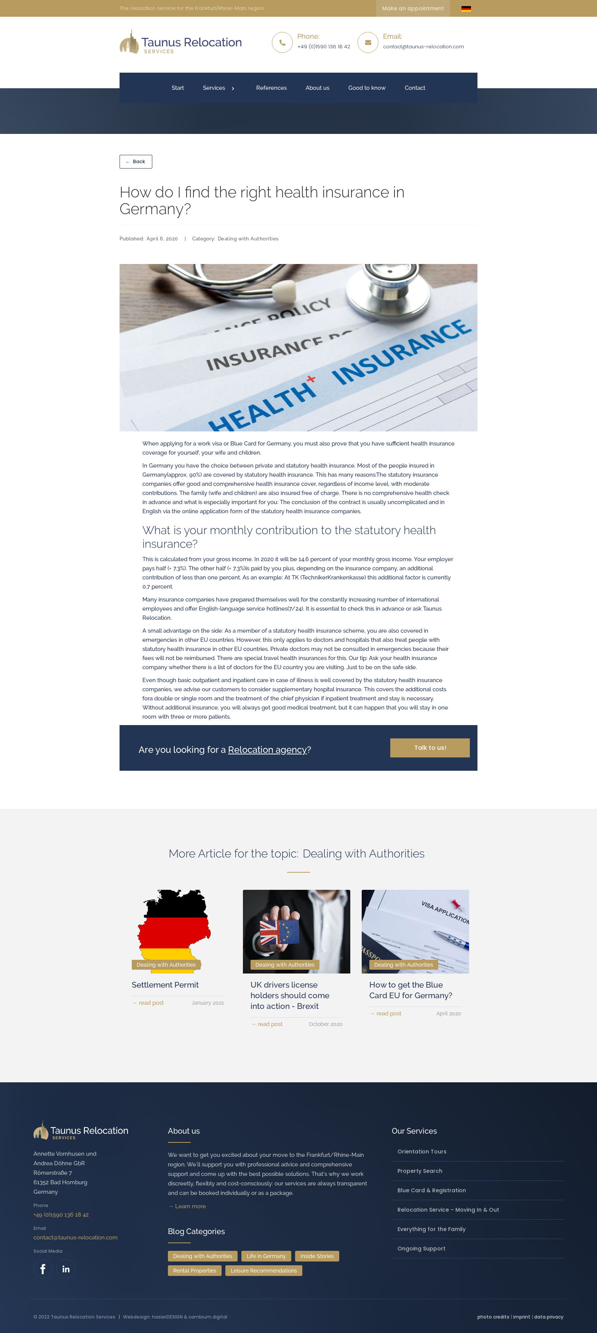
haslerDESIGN (167, 1317)
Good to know (367, 87)
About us (317, 87)
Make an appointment (413, 8)
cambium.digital (207, 1317)
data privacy (548, 1317)
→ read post (148, 1002)
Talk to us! (430, 747)
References (271, 87)
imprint (521, 1317)
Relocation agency (267, 749)
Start (178, 87)
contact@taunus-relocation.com (423, 46)
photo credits (493, 1317)
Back (135, 161)
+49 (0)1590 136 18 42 (61, 1214)
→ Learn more (187, 1206)
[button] (220, 88)
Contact (415, 87)
